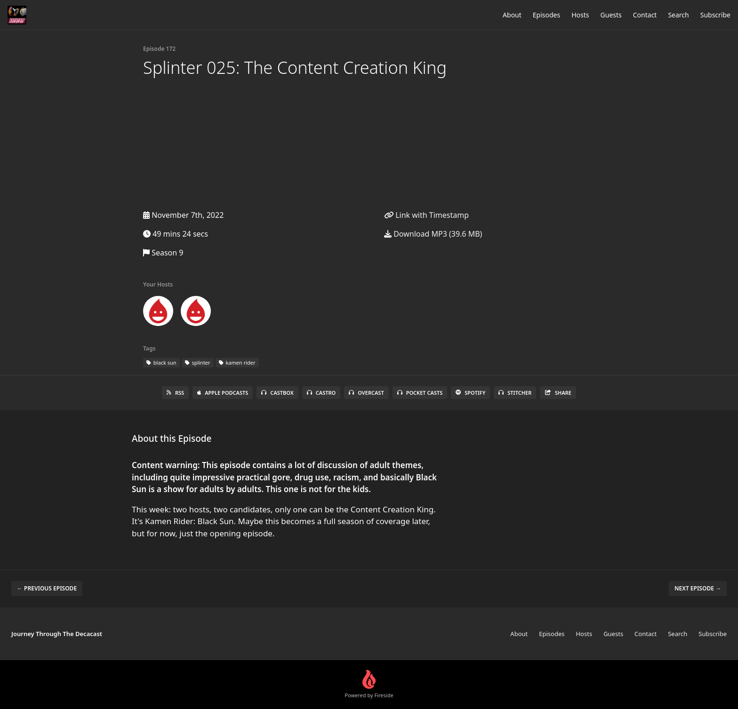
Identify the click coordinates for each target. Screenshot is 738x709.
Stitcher (514, 392)
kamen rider (237, 362)
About (512, 14)
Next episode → (697, 588)
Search (678, 14)
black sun (161, 362)
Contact (645, 14)
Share (558, 392)
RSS (175, 392)
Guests (611, 14)
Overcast (366, 392)
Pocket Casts (420, 392)
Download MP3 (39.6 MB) (433, 234)
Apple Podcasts (222, 392)
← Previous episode (47, 588)
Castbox (277, 392)
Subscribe (715, 14)
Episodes (546, 14)
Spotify (470, 392)
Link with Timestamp (426, 215)
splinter (197, 362)
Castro (321, 392)
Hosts (580, 14)
